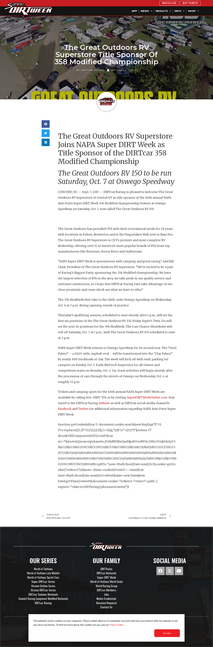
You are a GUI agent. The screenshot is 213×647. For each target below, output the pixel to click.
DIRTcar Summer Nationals (43, 594)
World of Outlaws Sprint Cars (43, 577)
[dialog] (106, 628)
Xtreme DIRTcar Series (43, 590)
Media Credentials (106, 598)
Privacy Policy (116, 624)
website (104, 403)
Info (179, 11)
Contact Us (106, 607)
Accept (167, 633)
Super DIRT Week (106, 577)
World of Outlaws (43, 569)
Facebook (65, 409)
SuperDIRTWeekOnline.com (147, 397)
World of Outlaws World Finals (106, 581)
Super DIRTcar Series (43, 581)
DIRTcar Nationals (106, 573)
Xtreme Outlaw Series (43, 586)
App (134, 11)
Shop (193, 11)
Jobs (106, 594)
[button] (46, 124)
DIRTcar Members (106, 590)
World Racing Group (106, 586)
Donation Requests (106, 603)
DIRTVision (106, 569)
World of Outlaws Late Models (43, 573)
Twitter (83, 409)
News (146, 11)
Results (163, 11)
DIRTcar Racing (43, 603)
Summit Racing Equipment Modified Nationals (43, 598)
